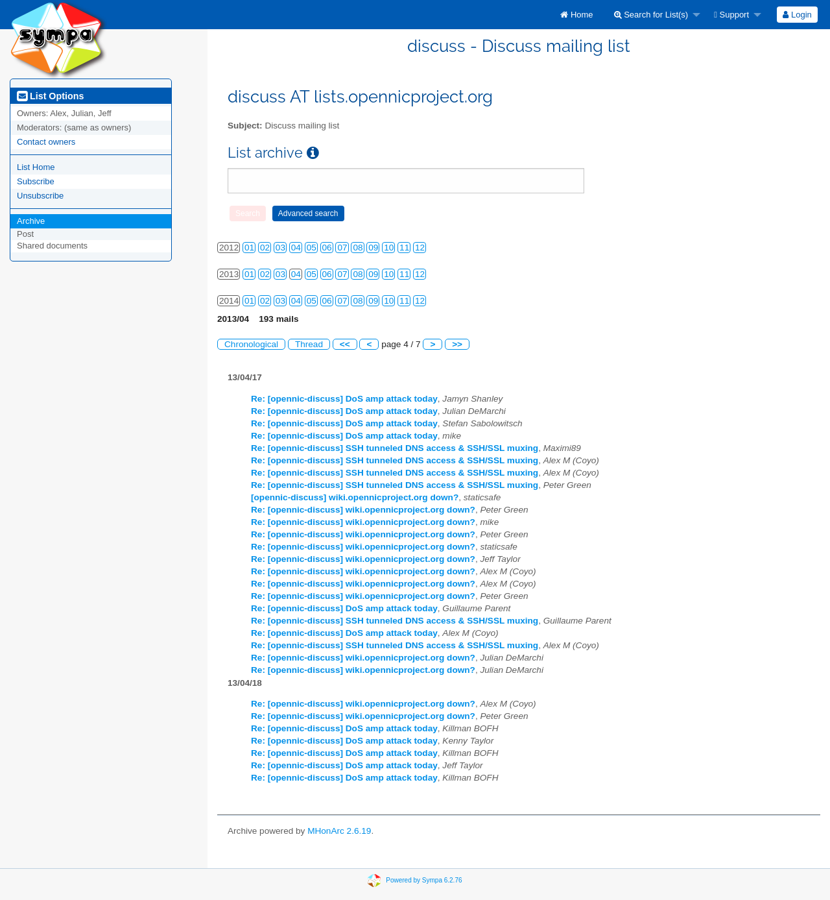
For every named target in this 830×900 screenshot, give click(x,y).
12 (420, 247)
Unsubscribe (40, 196)
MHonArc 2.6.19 (339, 831)
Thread (309, 344)
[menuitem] (576, 14)
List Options (50, 96)
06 (327, 247)
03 (280, 247)
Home (576, 14)
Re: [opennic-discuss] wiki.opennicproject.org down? (363, 510)
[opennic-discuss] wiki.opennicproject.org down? (354, 497)
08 (357, 247)
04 (296, 247)
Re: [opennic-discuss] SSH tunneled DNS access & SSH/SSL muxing (394, 448)
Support (731, 14)
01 (249, 247)
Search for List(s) (651, 14)
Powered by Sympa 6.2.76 (424, 879)
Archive (31, 221)
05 (311, 247)
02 (265, 247)
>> (457, 344)
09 (373, 247)
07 (342, 247)
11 (404, 247)
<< (345, 344)
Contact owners (46, 142)
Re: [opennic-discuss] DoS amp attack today (344, 399)
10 (389, 247)
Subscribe (35, 181)
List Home (36, 167)
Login (797, 14)
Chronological (251, 344)
